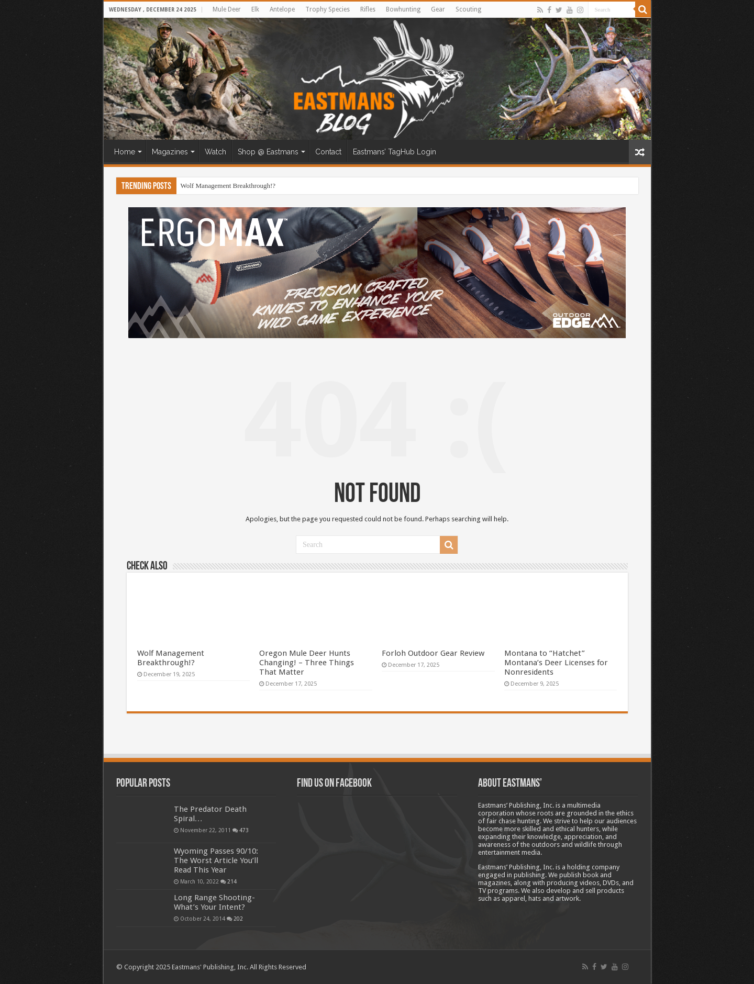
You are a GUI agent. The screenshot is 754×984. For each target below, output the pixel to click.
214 (232, 881)
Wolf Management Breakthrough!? (228, 185)
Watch (215, 152)
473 (244, 830)
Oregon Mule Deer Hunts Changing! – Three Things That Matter (306, 662)
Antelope (282, 9)
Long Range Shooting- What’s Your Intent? (214, 902)
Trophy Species (327, 9)
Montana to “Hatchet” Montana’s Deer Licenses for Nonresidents (556, 662)
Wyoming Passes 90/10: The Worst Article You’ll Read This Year (216, 860)
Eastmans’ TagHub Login (394, 152)
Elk (255, 9)
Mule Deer (227, 9)
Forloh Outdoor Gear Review (433, 653)
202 (238, 918)
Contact (328, 152)
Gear (438, 9)
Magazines (170, 152)
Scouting (468, 9)
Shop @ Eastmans (268, 152)
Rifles (367, 9)
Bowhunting (403, 9)
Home (124, 152)
